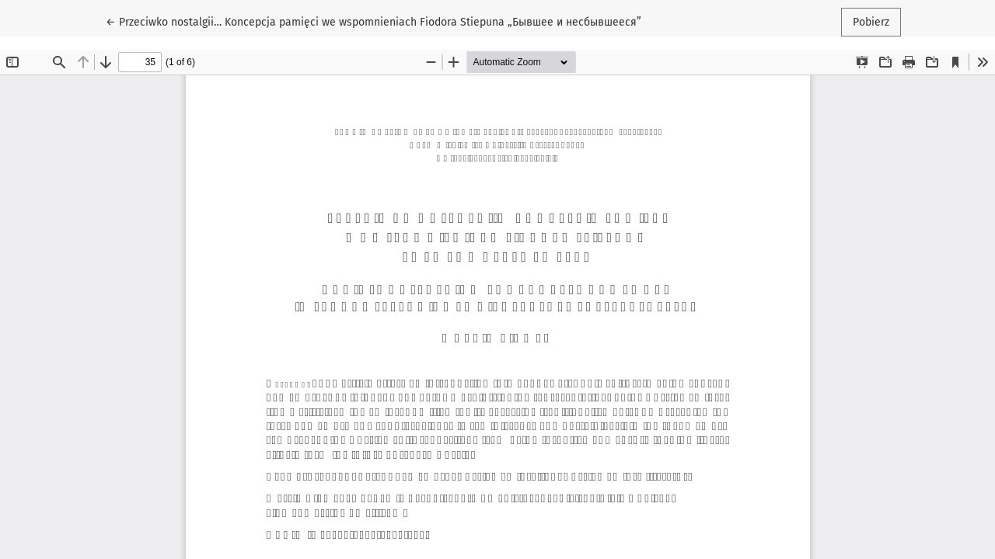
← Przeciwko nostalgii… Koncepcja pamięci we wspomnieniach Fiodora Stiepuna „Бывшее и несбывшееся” (373, 21)
